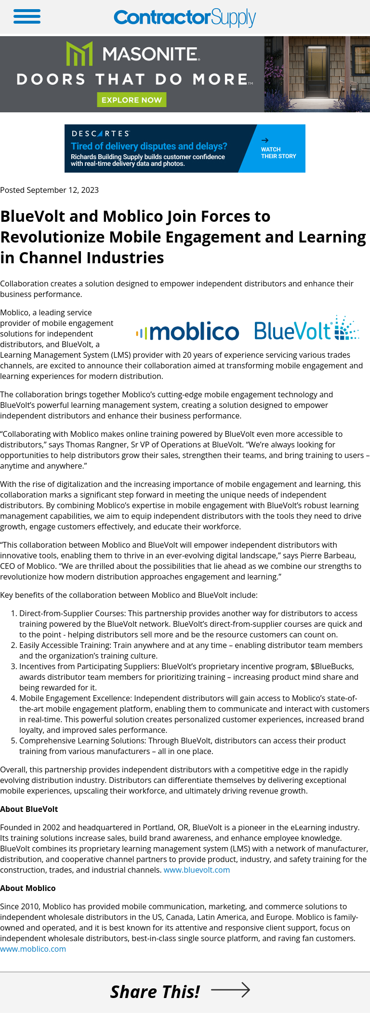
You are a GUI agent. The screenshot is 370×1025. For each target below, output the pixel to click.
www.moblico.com (33, 949)
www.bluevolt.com (197, 869)
